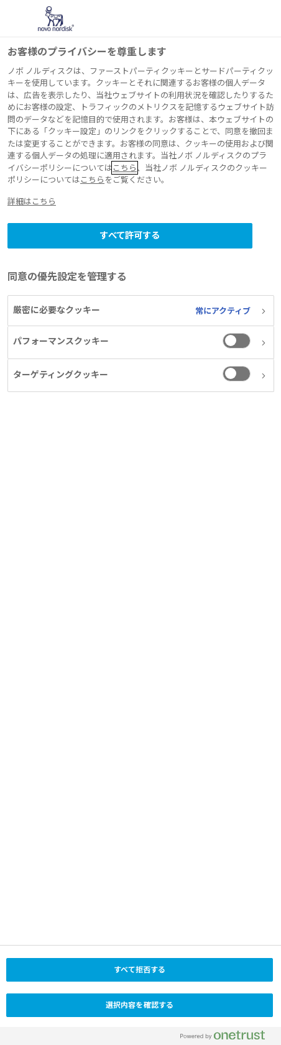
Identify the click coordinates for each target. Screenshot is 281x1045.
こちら (125, 167)
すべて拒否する (140, 969)
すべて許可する (129, 235)
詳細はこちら (31, 201)
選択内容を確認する (139, 1005)
